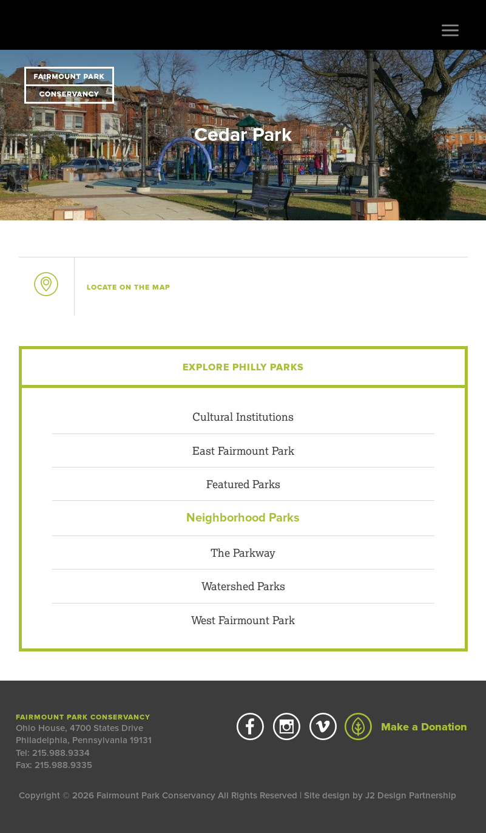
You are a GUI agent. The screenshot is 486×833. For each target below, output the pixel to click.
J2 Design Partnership (410, 795)
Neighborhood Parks (243, 518)
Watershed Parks (243, 586)
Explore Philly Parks (243, 367)
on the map (128, 287)
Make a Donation (406, 726)
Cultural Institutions (243, 416)
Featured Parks (243, 484)
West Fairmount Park (243, 620)
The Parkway (243, 552)
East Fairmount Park (243, 450)
